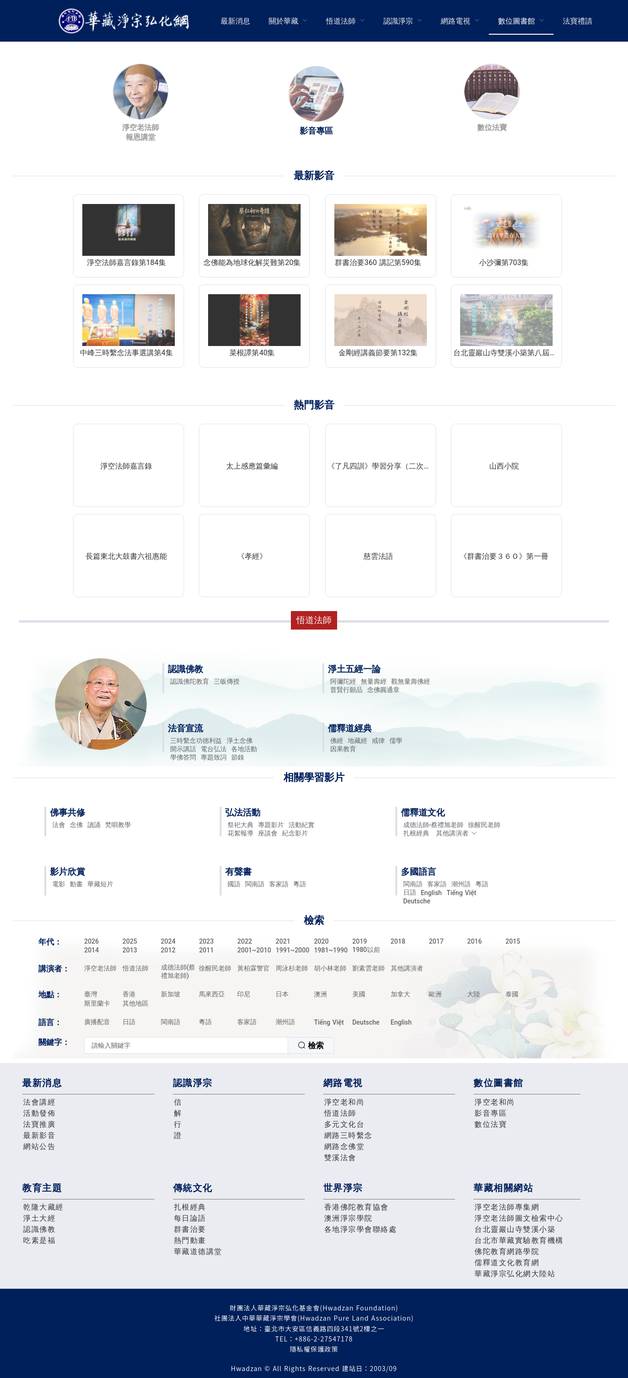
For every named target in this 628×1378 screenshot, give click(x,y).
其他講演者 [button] (456, 833)
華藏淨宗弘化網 (126, 21)
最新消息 (235, 21)
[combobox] (209, 1045)
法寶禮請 (577, 21)
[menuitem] (235, 21)
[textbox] (186, 1045)
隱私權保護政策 (314, 1348)
